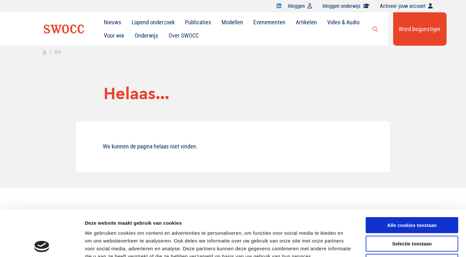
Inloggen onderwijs (346, 6)
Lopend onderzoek (153, 22)
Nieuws (112, 22)
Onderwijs (146, 35)
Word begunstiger (420, 29)
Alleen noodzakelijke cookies (412, 216)
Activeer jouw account (406, 6)
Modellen (232, 22)
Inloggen (300, 6)
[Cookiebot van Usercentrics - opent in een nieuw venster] (42, 244)
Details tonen (349, 244)
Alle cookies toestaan (412, 179)
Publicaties (198, 22)
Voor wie (114, 35)
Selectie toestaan (412, 198)
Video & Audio (343, 22)
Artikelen (306, 22)
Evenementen (269, 22)
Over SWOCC (184, 35)
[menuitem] (113, 22)
